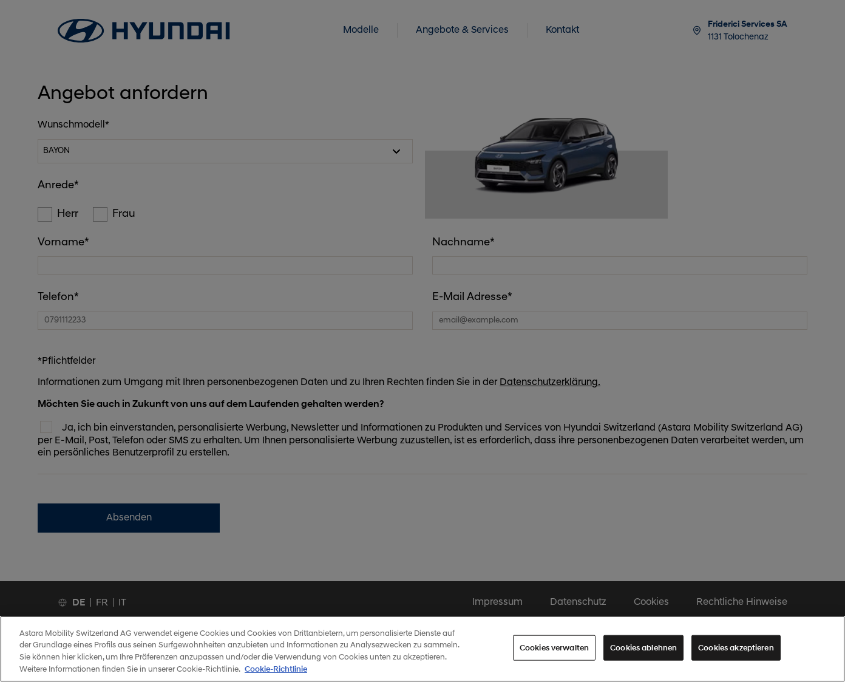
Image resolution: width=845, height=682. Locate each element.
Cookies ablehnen (643, 655)
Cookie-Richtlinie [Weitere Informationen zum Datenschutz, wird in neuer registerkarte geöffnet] (276, 676)
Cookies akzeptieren (735, 655)
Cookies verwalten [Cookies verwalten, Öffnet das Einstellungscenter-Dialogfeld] (554, 655)
